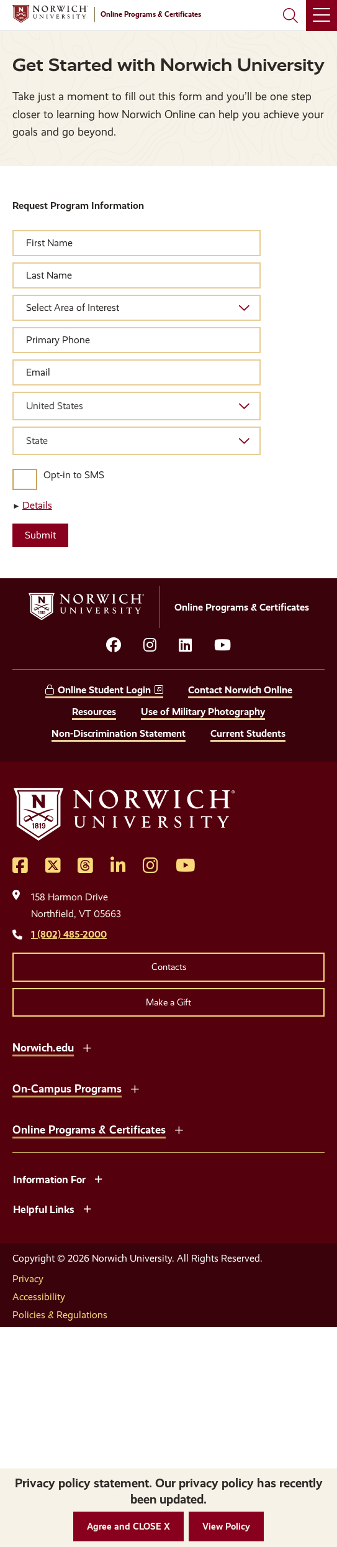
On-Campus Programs (67, 1088)
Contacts (168, 966)
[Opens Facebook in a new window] (20, 866)
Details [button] (37, 505)
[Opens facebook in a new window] (113, 645)
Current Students (247, 733)
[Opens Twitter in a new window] (53, 866)
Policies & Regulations (59, 1315)
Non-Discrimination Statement (119, 733)
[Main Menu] (321, 15)
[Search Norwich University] (290, 15)
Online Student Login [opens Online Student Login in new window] (104, 690)
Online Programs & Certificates (89, 1129)
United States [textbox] (54, 406)
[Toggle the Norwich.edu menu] (86, 1046)
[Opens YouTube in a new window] (222, 645)
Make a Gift (168, 1002)
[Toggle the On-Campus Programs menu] (134, 1087)
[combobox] (136, 406)
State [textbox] (37, 440)
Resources (94, 712)
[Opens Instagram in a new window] (150, 866)
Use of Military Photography (203, 712)
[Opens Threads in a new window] (85, 866)
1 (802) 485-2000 (69, 934)
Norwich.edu (43, 1047)
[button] (128, 1526)
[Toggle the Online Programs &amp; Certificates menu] (178, 1128)
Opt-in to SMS (73, 475)
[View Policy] (226, 1526)
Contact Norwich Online (240, 690)
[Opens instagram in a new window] (149, 645)
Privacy (27, 1279)
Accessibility (38, 1297)
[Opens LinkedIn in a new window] (185, 645)
